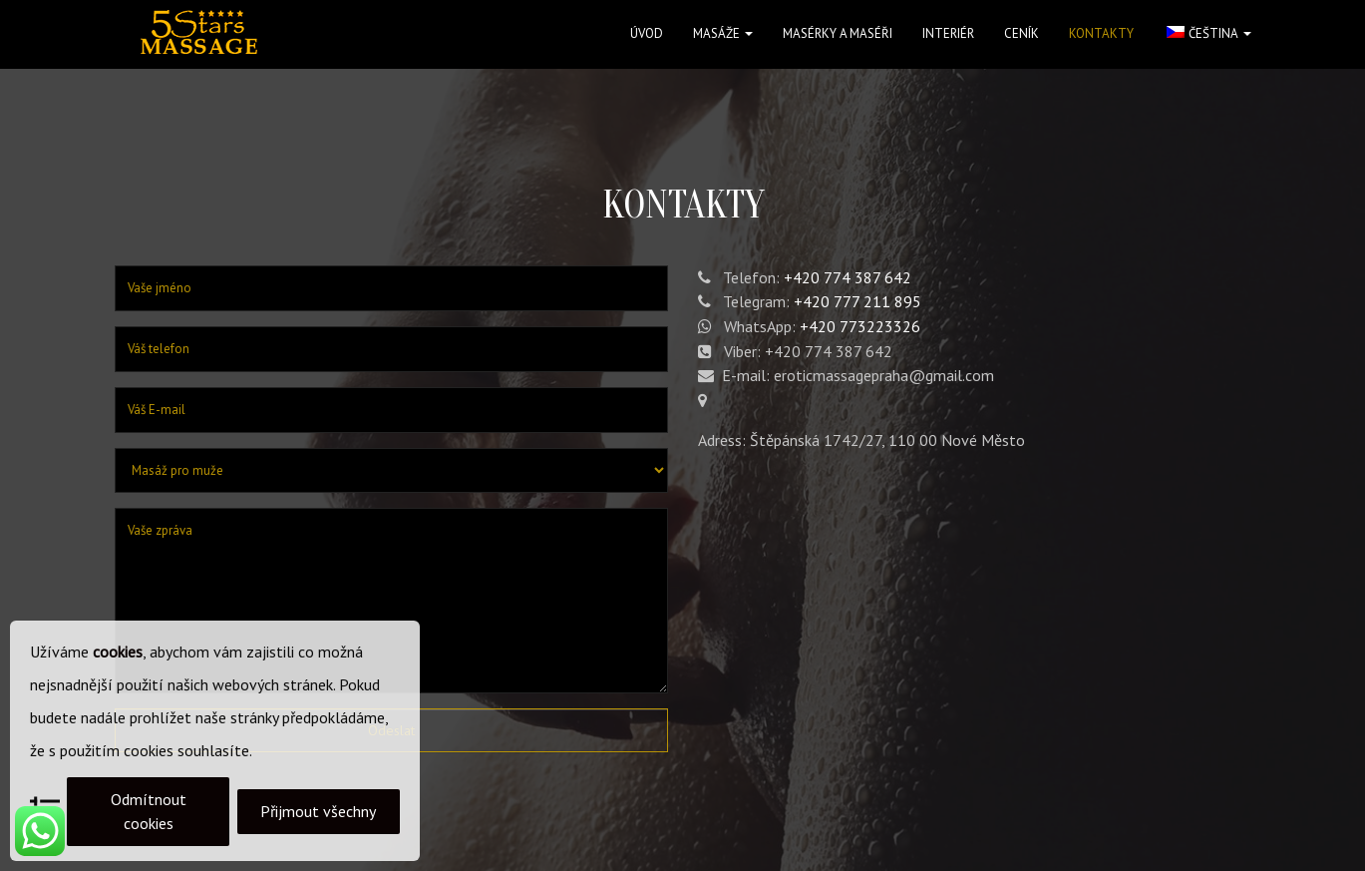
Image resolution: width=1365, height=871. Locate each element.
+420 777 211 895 (857, 301)
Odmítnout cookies (148, 811)
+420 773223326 (860, 326)
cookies (118, 651)
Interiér (948, 33)
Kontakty (1101, 33)
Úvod (646, 33)
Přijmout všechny (318, 811)
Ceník (1021, 33)
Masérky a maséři (837, 33)
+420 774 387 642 (847, 277)
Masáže (723, 33)
